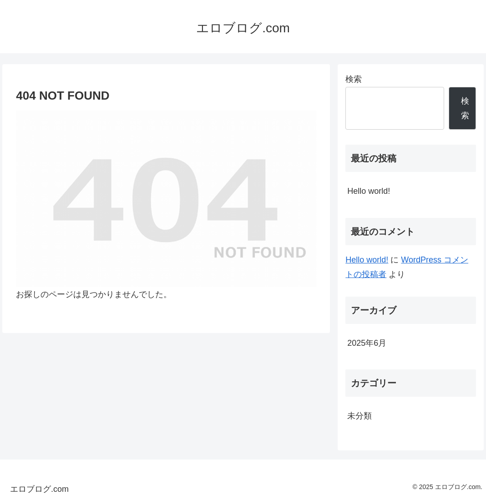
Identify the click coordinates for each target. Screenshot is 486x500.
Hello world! (368, 191)
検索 (353, 79)
